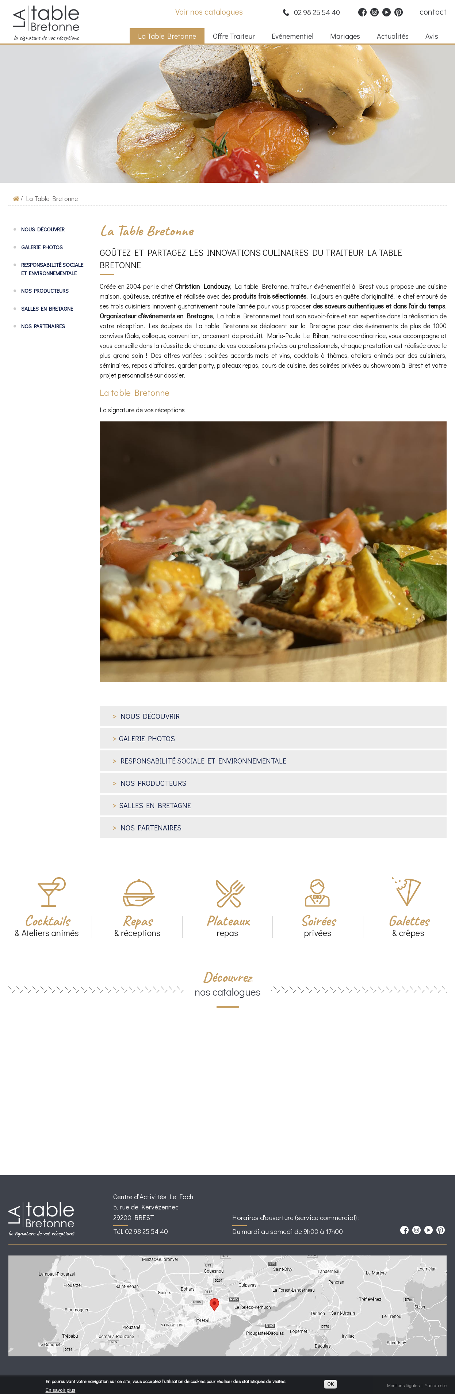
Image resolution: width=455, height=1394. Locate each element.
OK (330, 1385)
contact (433, 11)
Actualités (390, 36)
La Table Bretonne (164, 36)
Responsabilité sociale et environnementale (52, 269)
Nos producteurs (45, 290)
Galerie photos (42, 247)
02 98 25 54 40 (317, 12)
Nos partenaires (43, 326)
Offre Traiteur (231, 36)
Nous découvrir (43, 229)
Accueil (16, 198)
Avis (431, 36)
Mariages (342, 36)
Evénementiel (289, 36)
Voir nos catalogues (209, 11)
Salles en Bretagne (47, 308)
